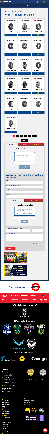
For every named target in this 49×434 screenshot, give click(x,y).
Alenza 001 (24, 31)
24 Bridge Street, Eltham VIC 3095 (9, 364)
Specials (4, 414)
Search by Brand (6, 390)
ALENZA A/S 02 (38, 31)
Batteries (4, 404)
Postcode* (7, 194)
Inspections (4, 406)
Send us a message (9, 371)
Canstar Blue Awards (29, 386)
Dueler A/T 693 (38, 70)
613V (10, 31)
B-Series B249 (38, 51)
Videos (4, 423)
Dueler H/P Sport (38, 109)
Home (6, 11)
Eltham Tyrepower (24, 5)
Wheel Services (5, 412)
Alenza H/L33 (10, 51)
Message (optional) (10, 233)
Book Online (5, 417)
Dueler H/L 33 (38, 89)
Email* (7, 190)
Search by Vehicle (6, 386)
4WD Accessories (6, 403)
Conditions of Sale (18, 431)
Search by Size (5, 388)
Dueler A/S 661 (24, 70)
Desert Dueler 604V (11, 70)
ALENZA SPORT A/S (24, 51)
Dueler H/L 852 (24, 109)
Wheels (4, 395)
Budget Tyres (27, 388)
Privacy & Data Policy (10, 431)
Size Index (26, 384)
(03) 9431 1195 (9, 368)
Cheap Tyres (27, 390)
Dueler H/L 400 (11, 109)
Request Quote (10, 248)
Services (4, 401)
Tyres (3, 384)
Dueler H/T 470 (11, 128)
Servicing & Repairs (6, 408)
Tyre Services (5, 410)
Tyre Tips (4, 393)
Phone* (13, 185)
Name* (7, 180)
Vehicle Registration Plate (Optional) (14, 228)
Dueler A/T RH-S (24, 89)
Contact (4, 415)
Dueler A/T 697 (11, 89)
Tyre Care (4, 391)
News (3, 421)
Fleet (3, 419)
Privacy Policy (33, 243)
